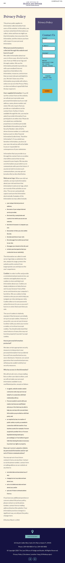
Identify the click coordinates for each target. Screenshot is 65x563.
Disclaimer (26, 554)
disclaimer (47, 79)
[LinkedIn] (35, 559)
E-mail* (48, 47)
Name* (48, 40)
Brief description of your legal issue (48, 67)
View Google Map (32, 536)
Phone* (48, 55)
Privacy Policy (17, 554)
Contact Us (57, 1)
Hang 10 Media (42, 554)
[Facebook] (30, 559)
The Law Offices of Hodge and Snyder (31, 550)
